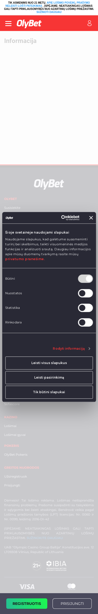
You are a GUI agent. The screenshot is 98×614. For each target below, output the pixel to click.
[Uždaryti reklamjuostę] (91, 218)
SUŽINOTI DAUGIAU (48, 12)
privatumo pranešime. (25, 259)
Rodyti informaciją (69, 348)
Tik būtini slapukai (49, 392)
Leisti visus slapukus (49, 363)
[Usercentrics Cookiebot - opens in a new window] (58, 217)
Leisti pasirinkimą (49, 377)
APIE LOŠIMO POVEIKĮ (61, 2)
